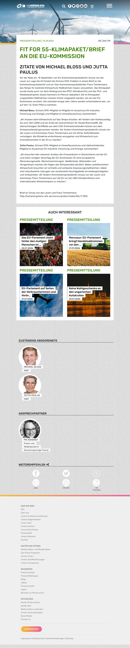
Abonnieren (31, 629)
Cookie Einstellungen (55, 638)
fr (109, 40)
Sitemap (69, 638)
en (104, 40)
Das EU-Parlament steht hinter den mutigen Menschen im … (37, 241)
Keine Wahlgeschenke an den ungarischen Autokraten (85, 292)
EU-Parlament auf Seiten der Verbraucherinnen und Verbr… (39, 292)
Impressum (26, 638)
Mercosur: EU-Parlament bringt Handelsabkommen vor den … (86, 241)
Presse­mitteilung (30, 40)
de (99, 40)
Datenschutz (38, 638)
